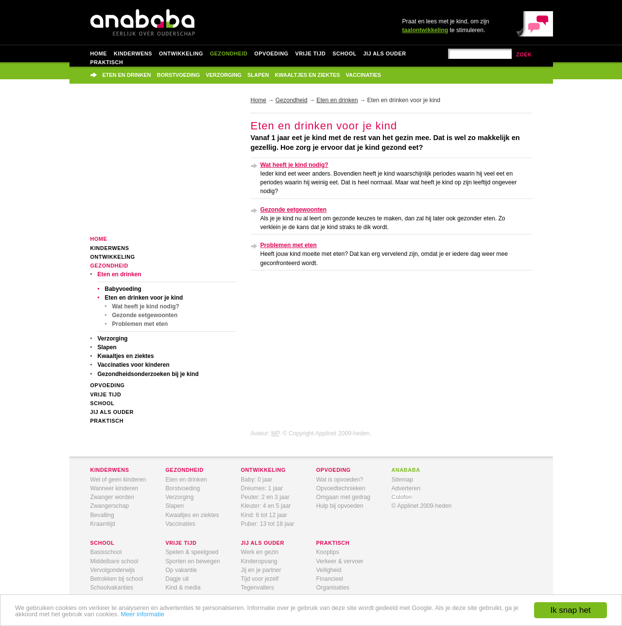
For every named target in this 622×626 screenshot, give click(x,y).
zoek (524, 54)
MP (275, 433)
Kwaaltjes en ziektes (307, 75)
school (102, 543)
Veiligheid (329, 570)
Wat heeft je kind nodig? (145, 306)
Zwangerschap (109, 505)
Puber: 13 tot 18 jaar (267, 523)
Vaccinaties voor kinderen (134, 364)
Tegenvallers (257, 587)
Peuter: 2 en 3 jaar (265, 497)
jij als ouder (262, 543)
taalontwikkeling (425, 30)
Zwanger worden (112, 497)
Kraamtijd (102, 523)
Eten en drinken (127, 75)
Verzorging (224, 75)
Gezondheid (228, 53)
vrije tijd (181, 543)
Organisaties (332, 587)
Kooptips (327, 552)
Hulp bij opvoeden (339, 505)
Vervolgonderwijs (112, 570)
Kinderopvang (259, 561)
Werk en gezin (259, 552)
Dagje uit (177, 578)
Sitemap (403, 479)
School (344, 53)
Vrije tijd (310, 53)
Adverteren (406, 488)
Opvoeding (271, 53)
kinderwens (109, 470)
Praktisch (106, 62)
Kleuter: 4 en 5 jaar (266, 505)
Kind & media (183, 587)
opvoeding (333, 470)
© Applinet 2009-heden (422, 505)
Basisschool (106, 552)
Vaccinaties (363, 75)
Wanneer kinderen (114, 488)
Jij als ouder (384, 53)
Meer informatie (142, 614)
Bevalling (102, 515)
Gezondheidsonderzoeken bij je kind (148, 374)
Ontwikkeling (181, 53)
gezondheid (185, 470)
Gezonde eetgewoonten (145, 315)
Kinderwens (133, 53)
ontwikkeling (263, 470)
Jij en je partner (261, 570)
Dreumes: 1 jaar (262, 488)
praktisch (333, 543)
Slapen (258, 75)
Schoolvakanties (112, 587)
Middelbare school (114, 561)
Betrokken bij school (116, 578)
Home (98, 53)
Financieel (329, 578)
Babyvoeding (123, 289)
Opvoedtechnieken (340, 488)
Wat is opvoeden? (339, 479)
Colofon (402, 497)
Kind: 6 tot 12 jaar (264, 515)
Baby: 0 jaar (257, 479)
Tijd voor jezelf (260, 578)
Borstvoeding (178, 75)
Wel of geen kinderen (118, 479)
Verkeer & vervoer (339, 561)
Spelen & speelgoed (192, 552)
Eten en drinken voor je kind (144, 297)
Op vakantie (181, 570)
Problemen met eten (140, 324)
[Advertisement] (163, 166)
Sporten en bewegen (193, 561)
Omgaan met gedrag (343, 497)
